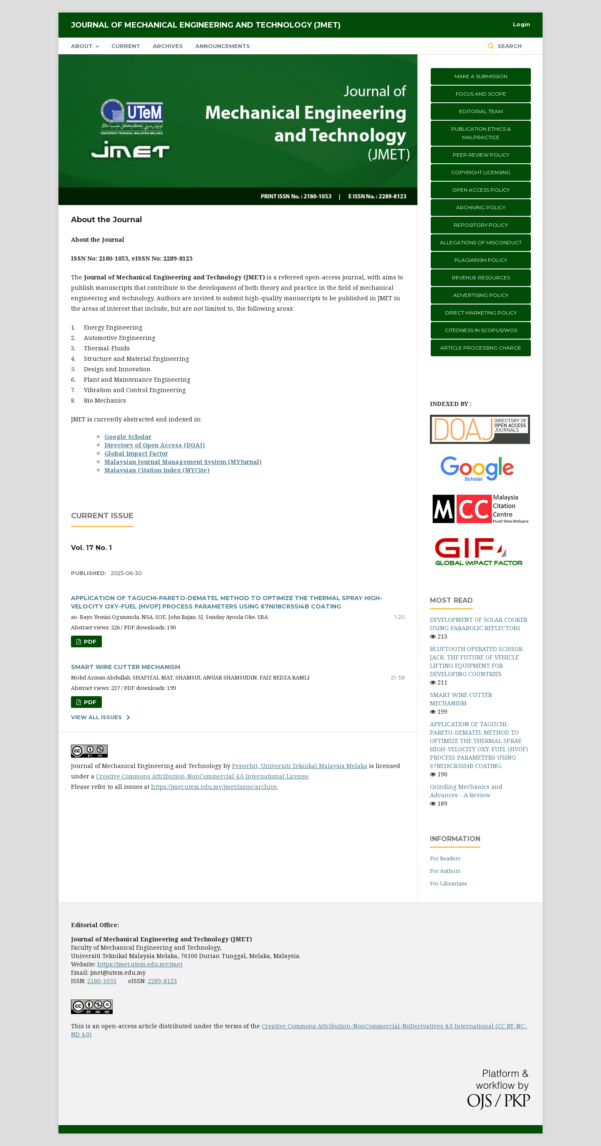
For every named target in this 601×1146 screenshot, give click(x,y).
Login (521, 24)
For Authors (445, 871)
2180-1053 (101, 981)
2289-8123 (162, 981)
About (82, 46)
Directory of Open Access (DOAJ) (154, 445)
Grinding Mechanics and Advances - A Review (466, 791)
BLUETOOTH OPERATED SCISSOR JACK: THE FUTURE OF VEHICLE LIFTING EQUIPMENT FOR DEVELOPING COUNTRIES (476, 661)
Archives (168, 46)
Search (509, 46)
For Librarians (448, 883)
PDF (89, 641)
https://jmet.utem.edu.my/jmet (139, 964)
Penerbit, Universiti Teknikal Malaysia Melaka (299, 766)
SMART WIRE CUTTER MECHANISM (125, 667)
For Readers (445, 858)
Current (125, 46)
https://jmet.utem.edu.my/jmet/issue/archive (214, 787)
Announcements (222, 46)
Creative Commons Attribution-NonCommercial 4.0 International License (202, 776)
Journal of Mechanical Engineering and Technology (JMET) (206, 25)
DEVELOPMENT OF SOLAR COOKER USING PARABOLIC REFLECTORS (479, 624)
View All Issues (96, 717)
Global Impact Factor (136, 453)
